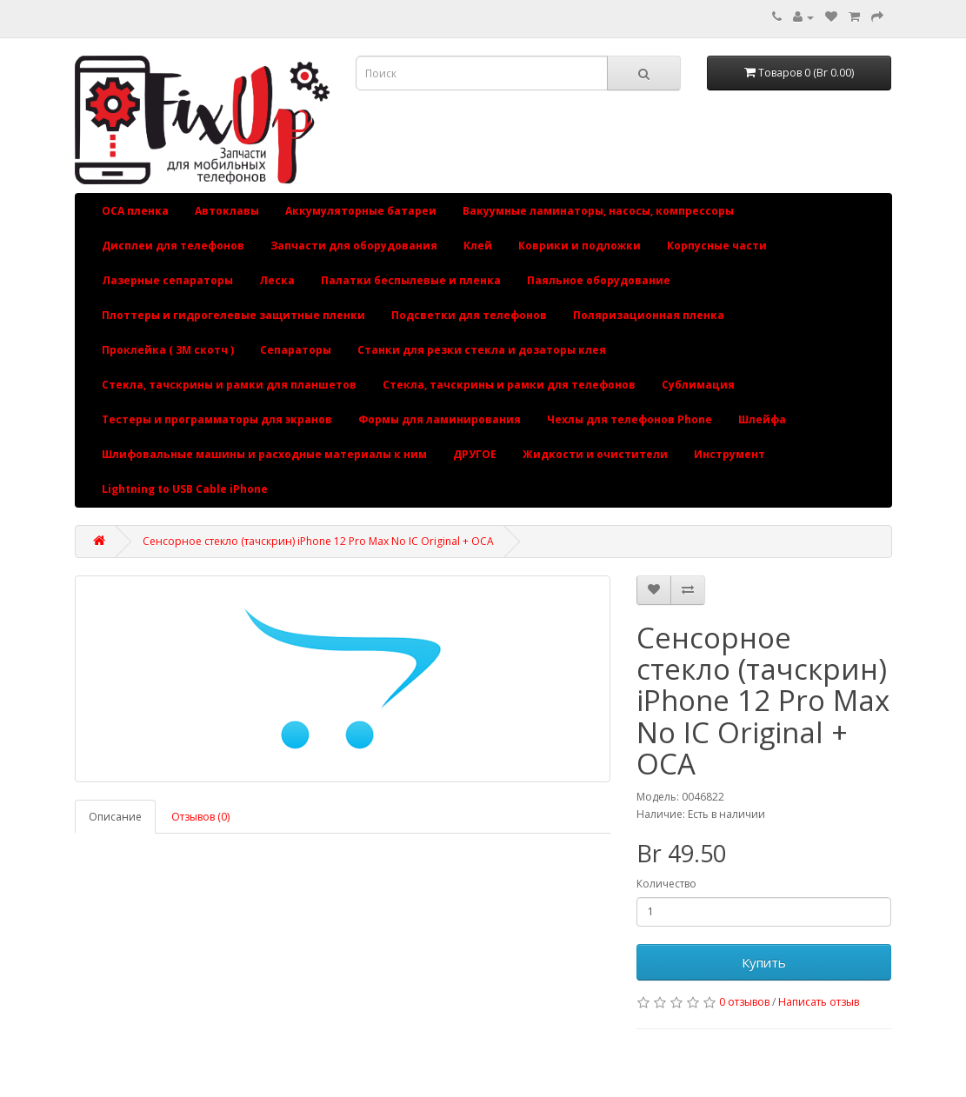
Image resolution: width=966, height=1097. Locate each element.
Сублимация (698, 384)
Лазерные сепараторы (167, 280)
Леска (277, 280)
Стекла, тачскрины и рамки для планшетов (229, 384)
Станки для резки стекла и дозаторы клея (481, 349)
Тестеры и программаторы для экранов (217, 419)
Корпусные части (717, 245)
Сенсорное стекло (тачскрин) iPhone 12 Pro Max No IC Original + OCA (318, 541)
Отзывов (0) (200, 816)
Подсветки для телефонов (469, 315)
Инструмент (729, 454)
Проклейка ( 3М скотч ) (168, 349)
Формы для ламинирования (439, 419)
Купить (764, 962)
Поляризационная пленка (648, 315)
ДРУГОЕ (474, 454)
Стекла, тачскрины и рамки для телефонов (509, 384)
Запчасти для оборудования (353, 245)
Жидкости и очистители (595, 454)
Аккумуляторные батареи (360, 210)
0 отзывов (744, 1001)
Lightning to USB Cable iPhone (185, 489)
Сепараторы (295, 349)
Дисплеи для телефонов (173, 245)
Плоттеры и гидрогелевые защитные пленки (233, 315)
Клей (477, 245)
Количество (666, 883)
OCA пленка (135, 210)
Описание (115, 816)
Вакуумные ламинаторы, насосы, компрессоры (598, 210)
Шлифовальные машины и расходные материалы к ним (264, 454)
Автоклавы (227, 210)
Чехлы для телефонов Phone (629, 419)
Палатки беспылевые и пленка (411, 280)
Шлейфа (762, 419)
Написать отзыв (818, 1001)
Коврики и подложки (579, 245)
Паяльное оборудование (598, 280)
